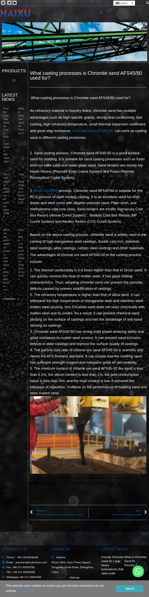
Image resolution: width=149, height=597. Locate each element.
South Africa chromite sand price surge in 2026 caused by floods (21, 254)
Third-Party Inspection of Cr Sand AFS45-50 (21, 188)
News (15, 57)
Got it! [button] (130, 588)
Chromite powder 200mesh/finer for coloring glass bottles (6, 195)
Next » (20, 303)
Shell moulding (46, 191)
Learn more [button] (26, 591)
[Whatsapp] (138, 571)
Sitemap (74, 577)
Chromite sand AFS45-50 (93, 131)
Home (7, 57)
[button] (101, 12)
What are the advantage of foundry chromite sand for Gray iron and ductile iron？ (6, 261)
